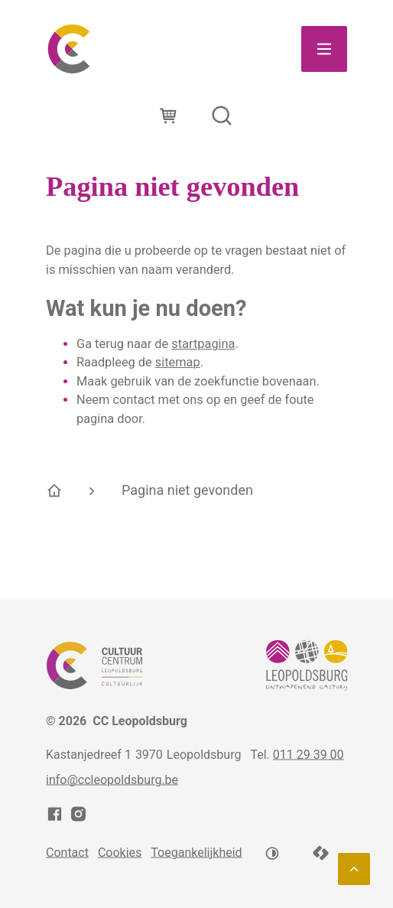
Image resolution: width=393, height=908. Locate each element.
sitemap (177, 362)
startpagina (203, 344)
